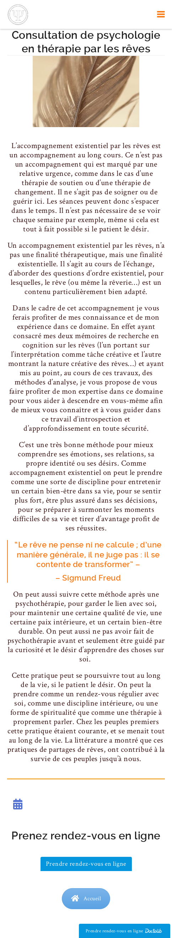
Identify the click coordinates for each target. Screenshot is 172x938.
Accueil (86, 898)
